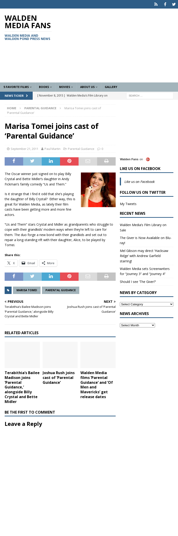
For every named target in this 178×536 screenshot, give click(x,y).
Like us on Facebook (140, 168)
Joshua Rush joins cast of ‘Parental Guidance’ (59, 377)
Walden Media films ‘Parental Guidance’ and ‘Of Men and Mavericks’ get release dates (96, 384)
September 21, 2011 (24, 148)
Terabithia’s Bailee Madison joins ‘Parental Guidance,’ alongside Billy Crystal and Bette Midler (22, 387)
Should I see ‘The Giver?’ (138, 281)
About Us (87, 86)
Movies (64, 86)
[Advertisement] (119, 45)
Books (44, 86)
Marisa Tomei (26, 289)
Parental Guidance (81, 148)
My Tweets (128, 203)
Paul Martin (52, 148)
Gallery (111, 86)
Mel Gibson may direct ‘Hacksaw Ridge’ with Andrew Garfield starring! (144, 255)
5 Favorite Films (16, 86)
